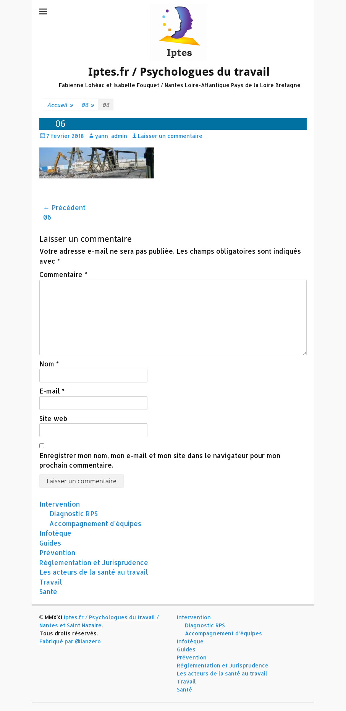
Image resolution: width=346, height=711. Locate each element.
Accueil (60, 105)
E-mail (52, 391)
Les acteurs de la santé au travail (93, 572)
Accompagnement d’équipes (95, 523)
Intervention (59, 504)
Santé (48, 591)
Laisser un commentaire (170, 136)
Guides (50, 543)
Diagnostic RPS (73, 513)
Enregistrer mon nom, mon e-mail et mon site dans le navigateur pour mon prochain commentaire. (159, 460)
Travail (50, 582)
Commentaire (63, 274)
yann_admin (111, 136)
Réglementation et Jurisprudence (93, 562)
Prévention (57, 552)
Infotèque (55, 533)
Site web (53, 418)
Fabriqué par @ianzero (70, 641)
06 (87, 105)
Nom (49, 364)
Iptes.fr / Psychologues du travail (179, 71)
